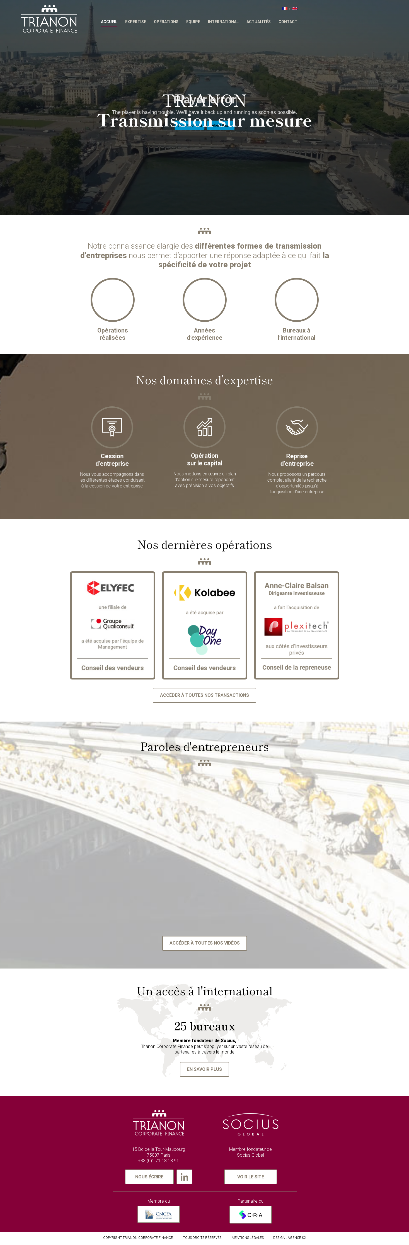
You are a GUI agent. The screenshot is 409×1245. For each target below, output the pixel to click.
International (268, 22)
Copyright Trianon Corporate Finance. (138, 1239)
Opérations (211, 22)
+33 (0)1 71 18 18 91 (158, 1162)
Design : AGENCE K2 (289, 1239)
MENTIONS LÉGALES (248, 1239)
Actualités (304, 22)
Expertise (181, 22)
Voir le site (250, 1178)
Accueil (154, 22)
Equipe (239, 22)
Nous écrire (149, 1178)
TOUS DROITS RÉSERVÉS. (202, 1239)
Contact (333, 22)
